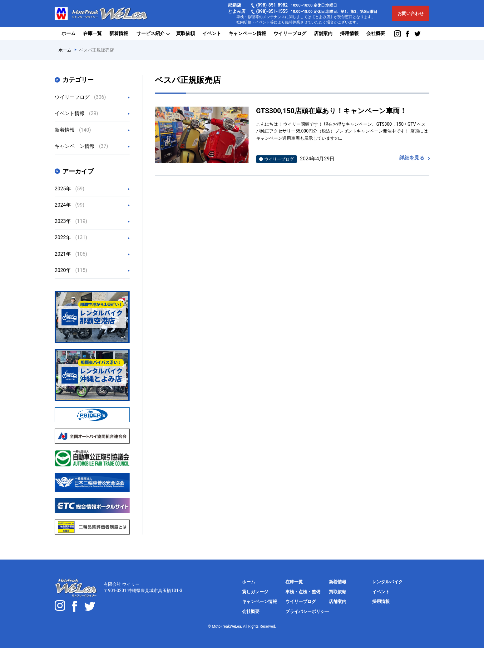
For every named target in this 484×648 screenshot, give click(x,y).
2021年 (71, 254)
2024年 (69, 205)
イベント (211, 33)
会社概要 (375, 33)
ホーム (69, 33)
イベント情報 (76, 113)
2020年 (71, 270)
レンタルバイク (387, 581)
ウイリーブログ (290, 33)
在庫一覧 (92, 33)
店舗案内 (323, 33)
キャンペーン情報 (247, 33)
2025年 (69, 189)
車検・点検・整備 (302, 591)
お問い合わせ (411, 13)
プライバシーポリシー (307, 611)
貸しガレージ (255, 591)
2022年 (71, 237)
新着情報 (118, 33)
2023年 (71, 221)
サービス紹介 (150, 33)
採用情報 (349, 33)
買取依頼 (185, 33)
